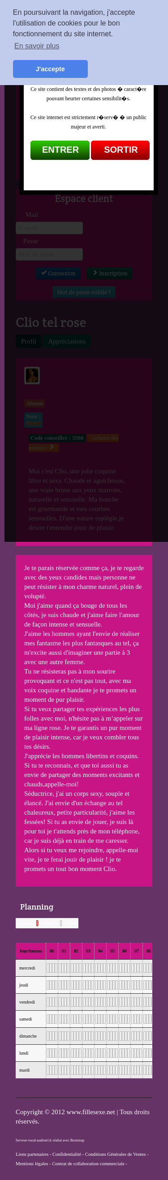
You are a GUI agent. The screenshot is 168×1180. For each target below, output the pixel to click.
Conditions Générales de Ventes (115, 1154)
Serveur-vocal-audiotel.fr (34, 1140)
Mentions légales (32, 1163)
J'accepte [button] (50, 69)
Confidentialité (66, 1154)
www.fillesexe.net (91, 1112)
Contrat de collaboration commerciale (88, 1163)
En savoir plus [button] (37, 46)
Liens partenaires (32, 1154)
